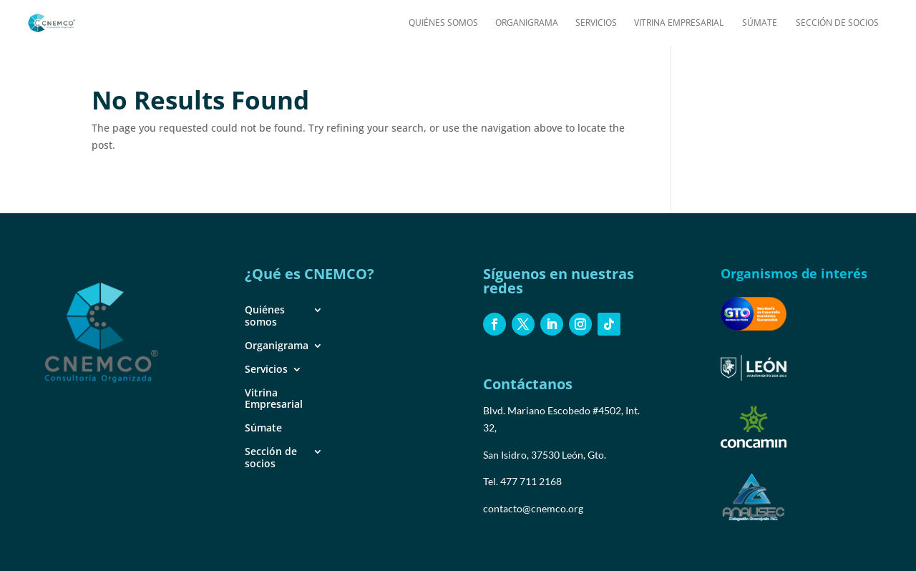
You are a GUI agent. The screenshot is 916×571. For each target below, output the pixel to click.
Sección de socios (837, 23)
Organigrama (526, 23)
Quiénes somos (443, 23)
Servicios (596, 23)
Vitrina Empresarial (678, 23)
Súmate (759, 23)
